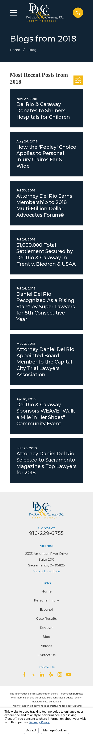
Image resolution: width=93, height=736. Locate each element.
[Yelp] (51, 674)
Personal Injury (46, 600)
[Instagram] (60, 674)
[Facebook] (24, 674)
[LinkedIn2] (42, 674)
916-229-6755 (46, 533)
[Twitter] (33, 674)
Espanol (46, 609)
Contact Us (46, 655)
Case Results (46, 618)
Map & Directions (46, 571)
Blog (46, 637)
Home (46, 591)
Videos (46, 646)
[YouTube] (68, 674)
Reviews (46, 628)
